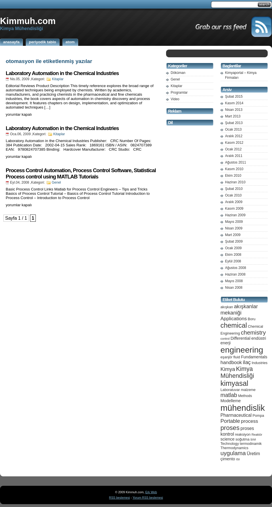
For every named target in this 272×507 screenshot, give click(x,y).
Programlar (179, 93)
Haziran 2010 (235, 182)
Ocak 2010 (233, 195)
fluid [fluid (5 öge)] (236, 357)
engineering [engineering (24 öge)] (241, 349)
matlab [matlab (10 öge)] (228, 395)
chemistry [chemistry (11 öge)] (253, 332)
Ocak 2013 (233, 129)
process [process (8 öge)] (249, 421)
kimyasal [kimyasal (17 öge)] (234, 383)
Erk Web (151, 492)
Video (175, 99)
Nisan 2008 (234, 288)
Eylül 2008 (233, 261)
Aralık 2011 (234, 156)
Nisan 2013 (234, 110)
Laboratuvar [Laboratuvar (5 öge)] (230, 390)
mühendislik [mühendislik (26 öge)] (242, 407)
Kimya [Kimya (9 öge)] (227, 369)
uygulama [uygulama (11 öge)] (233, 453)
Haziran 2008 (235, 274)
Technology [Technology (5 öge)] (229, 443)
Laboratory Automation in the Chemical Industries (62, 73)
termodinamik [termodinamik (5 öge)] (251, 443)
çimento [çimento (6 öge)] (227, 459)
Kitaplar (58, 79)
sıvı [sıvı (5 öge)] (253, 439)
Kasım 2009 (234, 209)
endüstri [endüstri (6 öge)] (258, 338)
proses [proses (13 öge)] (230, 427)
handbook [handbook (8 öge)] (231, 362)
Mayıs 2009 (234, 222)
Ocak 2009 (233, 248)
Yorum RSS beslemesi (148, 497)
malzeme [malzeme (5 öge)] (248, 390)
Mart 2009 (233, 235)
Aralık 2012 (234, 136)
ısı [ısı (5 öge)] (238, 459)
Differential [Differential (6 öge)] (240, 338)
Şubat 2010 (234, 189)
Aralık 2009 (234, 202)
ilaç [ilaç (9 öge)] (247, 362)
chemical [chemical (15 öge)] (233, 325)
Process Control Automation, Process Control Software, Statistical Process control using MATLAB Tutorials (81, 173)
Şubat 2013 (234, 123)
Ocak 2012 (233, 149)
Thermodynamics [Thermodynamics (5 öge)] (234, 448)
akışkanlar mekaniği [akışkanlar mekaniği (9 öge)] (239, 309)
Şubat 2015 (234, 97)
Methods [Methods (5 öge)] (245, 396)
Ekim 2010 (233, 176)
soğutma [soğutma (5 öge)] (243, 439)
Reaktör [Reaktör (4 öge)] (256, 434)
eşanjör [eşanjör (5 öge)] (226, 357)
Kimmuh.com (28, 21)
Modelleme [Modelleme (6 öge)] (230, 400)
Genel (56, 182)
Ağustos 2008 (235, 268)
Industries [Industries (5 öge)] (259, 363)
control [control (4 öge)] (225, 338)
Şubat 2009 (234, 241)
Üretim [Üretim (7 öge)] (253, 453)
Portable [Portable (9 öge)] (230, 421)
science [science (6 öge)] (227, 439)
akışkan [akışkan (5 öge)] (226, 307)
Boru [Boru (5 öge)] (251, 319)
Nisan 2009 (234, 228)
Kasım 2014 (234, 103)
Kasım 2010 (234, 169)
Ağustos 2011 (235, 162)
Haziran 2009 (235, 215)
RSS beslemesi (119, 497)
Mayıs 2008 (234, 281)
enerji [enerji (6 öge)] (225, 343)
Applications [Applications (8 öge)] (233, 318)
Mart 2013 (233, 116)
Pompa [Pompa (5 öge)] (258, 415)
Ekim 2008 (233, 255)
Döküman (178, 73)
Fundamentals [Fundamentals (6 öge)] (254, 357)
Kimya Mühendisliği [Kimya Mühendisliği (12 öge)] (237, 372)
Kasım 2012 (234, 143)
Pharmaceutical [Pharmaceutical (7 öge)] (236, 415)
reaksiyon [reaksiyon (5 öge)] (243, 434)
